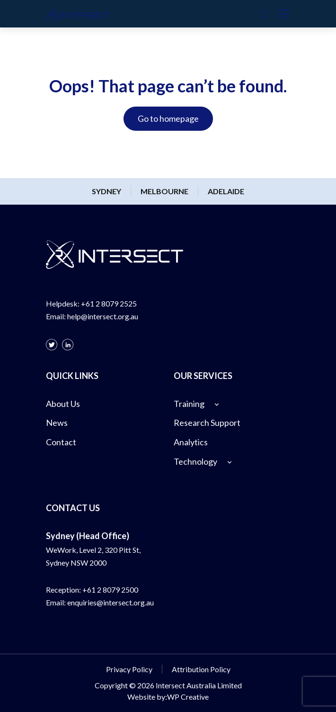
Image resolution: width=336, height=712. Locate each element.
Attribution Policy (201, 669)
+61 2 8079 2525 (109, 303)
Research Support (207, 422)
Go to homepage (168, 118)
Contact (61, 442)
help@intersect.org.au (102, 316)
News (57, 422)
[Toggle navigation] (284, 14)
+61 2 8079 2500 (110, 589)
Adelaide (226, 191)
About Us (63, 403)
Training (189, 403)
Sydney (106, 191)
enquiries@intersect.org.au (110, 602)
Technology (195, 461)
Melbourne (164, 191)
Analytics (191, 442)
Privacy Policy (129, 669)
